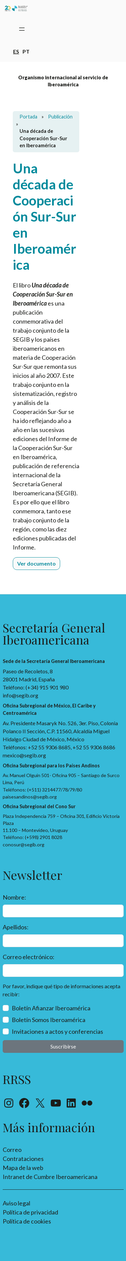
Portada (28, 116)
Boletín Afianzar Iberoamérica (51, 1008)
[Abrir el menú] (22, 29)
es (16, 51)
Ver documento (36, 563)
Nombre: (14, 897)
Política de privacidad (30, 1212)
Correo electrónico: (28, 956)
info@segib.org (20, 695)
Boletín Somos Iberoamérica (48, 1019)
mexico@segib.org (24, 755)
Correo (12, 1149)
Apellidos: (16, 927)
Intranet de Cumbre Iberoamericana (50, 1176)
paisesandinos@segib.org (30, 797)
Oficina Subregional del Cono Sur (39, 806)
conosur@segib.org (23, 844)
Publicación (60, 116)
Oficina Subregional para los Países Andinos (51, 765)
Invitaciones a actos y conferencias (57, 1031)
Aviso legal (16, 1203)
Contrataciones (23, 1158)
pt (26, 51)
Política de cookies (27, 1221)
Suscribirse (63, 1046)
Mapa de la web (23, 1167)
